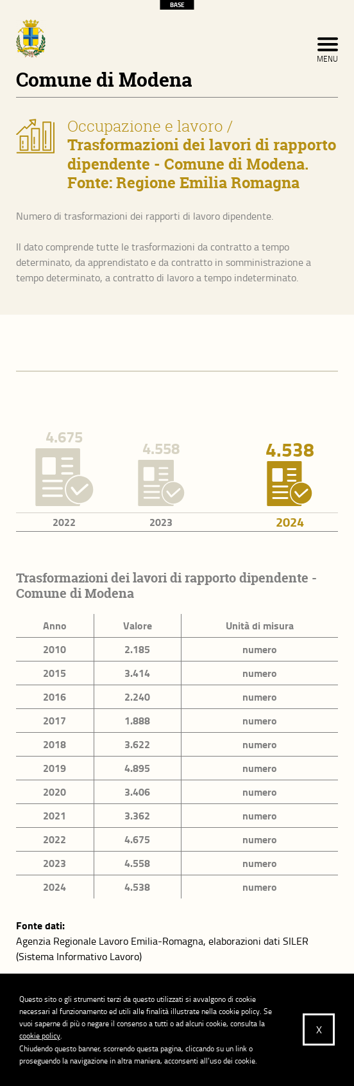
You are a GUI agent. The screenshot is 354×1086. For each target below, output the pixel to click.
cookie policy (39, 1035)
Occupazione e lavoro (145, 126)
